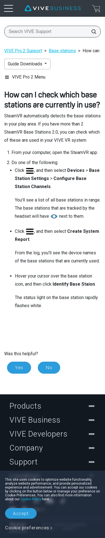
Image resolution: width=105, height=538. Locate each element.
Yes (19, 367)
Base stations (62, 50)
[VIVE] (53, 8)
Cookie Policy (30, 499)
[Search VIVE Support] (92, 31)
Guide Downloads (25, 64)
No (49, 367)
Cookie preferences (27, 527)
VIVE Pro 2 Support (23, 50)
